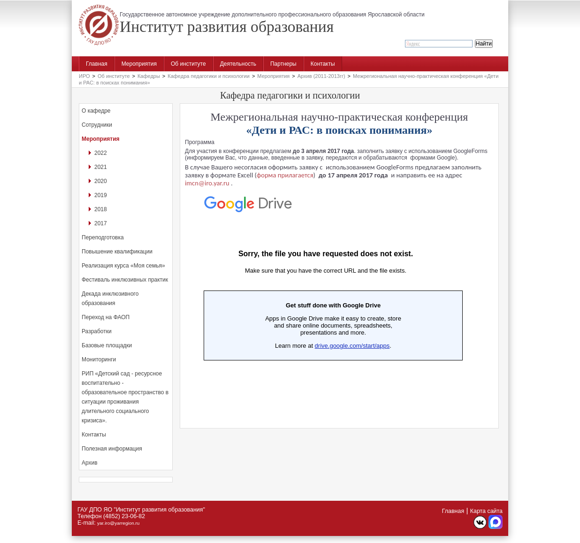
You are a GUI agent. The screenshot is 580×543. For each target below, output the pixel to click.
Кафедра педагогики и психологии (209, 76)
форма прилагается (285, 175)
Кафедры (148, 76)
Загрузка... (325, 304)
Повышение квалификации (117, 251)
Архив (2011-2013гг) (321, 76)
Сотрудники (97, 125)
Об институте (188, 64)
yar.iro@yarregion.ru (118, 523)
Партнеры (283, 64)
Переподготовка (103, 237)
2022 (100, 153)
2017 (100, 223)
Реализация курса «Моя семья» (123, 265)
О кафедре (96, 110)
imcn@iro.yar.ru (207, 183)
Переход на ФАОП (106, 317)
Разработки (97, 331)
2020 (100, 181)
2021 (100, 167)
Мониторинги (99, 359)
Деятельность (238, 64)
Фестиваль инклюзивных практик (125, 279)
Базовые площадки (107, 345)
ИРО (84, 76)
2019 (100, 195)
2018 (100, 209)
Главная (96, 64)
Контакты (323, 64)
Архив (90, 462)
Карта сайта (486, 511)
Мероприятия (139, 64)
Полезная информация (112, 448)
